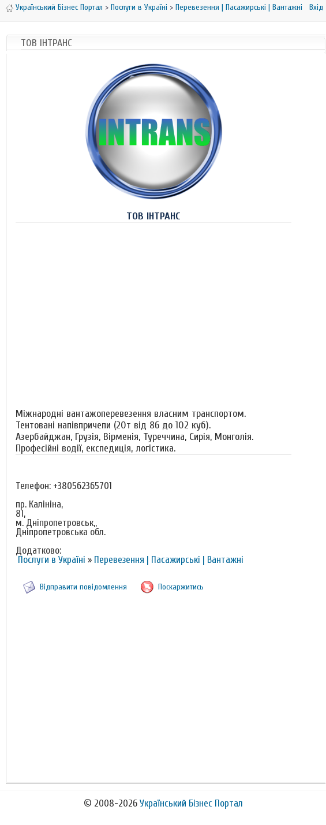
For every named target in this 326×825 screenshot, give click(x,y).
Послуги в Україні (139, 7)
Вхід (316, 7)
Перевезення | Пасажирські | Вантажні (238, 7)
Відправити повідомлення (83, 587)
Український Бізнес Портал (59, 7)
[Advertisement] (153, 313)
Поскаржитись (181, 587)
